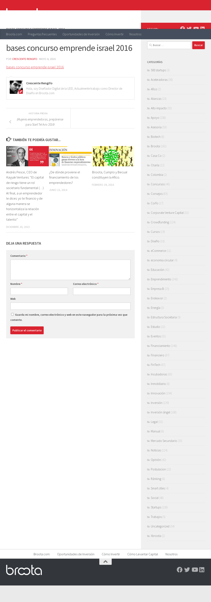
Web (13, 315)
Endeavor (157, 315)
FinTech (155, 381)
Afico (154, 106)
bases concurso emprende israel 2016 (35, 83)
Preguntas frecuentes (42, 34)
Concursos (158, 201)
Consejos (157, 210)
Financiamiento (160, 362)
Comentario (18, 272)
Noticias (156, 467)
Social (154, 514)
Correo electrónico (85, 300)
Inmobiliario (158, 400)
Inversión (156, 419)
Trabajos (156, 533)
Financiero (157, 372)
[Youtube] (195, 45)
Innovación (158, 410)
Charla (155, 182)
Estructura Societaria (164, 334)
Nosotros (135, 34)
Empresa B (157, 305)
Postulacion (158, 486)
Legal (154, 438)
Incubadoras (159, 391)
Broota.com (14, 34)
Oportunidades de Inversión (81, 34)
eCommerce (158, 267)
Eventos (156, 353)
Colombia (157, 191)
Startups (156, 524)
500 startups (158, 87)
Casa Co (156, 172)
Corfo (154, 220)
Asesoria (156, 144)
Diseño (155, 258)
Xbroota (156, 552)
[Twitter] (189, 45)
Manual (155, 448)
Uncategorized (160, 543)
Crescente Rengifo (25, 75)
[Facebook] (182, 45)
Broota (155, 163)
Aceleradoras (159, 96)
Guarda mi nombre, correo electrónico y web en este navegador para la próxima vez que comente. (68, 333)
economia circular (162, 277)
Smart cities (158, 505)
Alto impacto (159, 125)
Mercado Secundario (164, 457)
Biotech (156, 153)
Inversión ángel (160, 429)
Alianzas (156, 115)
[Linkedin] (202, 45)
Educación (157, 286)
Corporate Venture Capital (167, 229)
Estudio (155, 343)
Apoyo (155, 134)
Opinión (156, 476)
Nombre (16, 300)
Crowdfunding (160, 239)
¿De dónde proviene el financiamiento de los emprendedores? (65, 193)
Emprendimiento (161, 296)
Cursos (155, 248)
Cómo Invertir (115, 34)
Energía (155, 324)
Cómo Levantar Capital (142, 571)
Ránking (156, 495)
